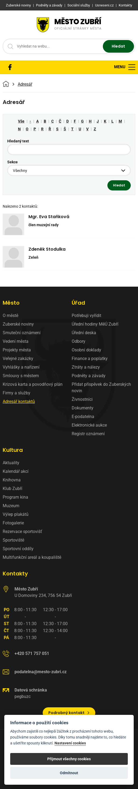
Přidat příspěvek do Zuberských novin (101, 387)
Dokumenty (82, 407)
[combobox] (69, 170)
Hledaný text (18, 141)
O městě (10, 315)
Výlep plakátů (15, 514)
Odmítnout (69, 773)
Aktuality (11, 462)
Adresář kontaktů (19, 401)
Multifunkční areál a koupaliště (32, 557)
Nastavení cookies (70, 743)
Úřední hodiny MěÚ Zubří (95, 324)
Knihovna (12, 479)
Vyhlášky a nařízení (21, 367)
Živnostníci (82, 399)
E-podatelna (83, 416)
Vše (21, 121)
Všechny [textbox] (20, 170)
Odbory (78, 341)
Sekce (12, 162)
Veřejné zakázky (18, 358)
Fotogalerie (13, 522)
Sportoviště (13, 540)
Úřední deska (84, 332)
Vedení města (15, 341)
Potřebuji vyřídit (86, 315)
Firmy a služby (16, 392)
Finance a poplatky (90, 358)
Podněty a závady (89, 375)
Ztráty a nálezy (86, 367)
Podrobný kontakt (69, 712)
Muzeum (11, 505)
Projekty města (17, 349)
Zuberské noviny (18, 324)
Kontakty (15, 573)
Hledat (118, 46)
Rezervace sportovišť (22, 531)
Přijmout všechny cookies (69, 759)
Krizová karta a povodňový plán (33, 384)
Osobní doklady (86, 349)
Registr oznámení (88, 433)
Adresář (25, 84)
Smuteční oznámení (22, 332)
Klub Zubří (12, 488)
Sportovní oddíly (18, 548)
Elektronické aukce (89, 425)
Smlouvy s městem (21, 375)
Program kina (15, 497)
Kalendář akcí (15, 471)
